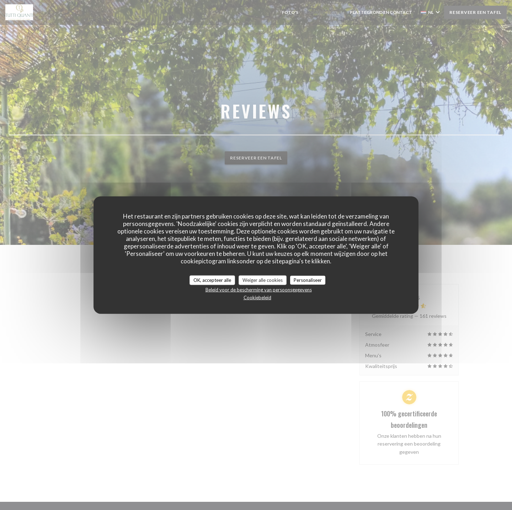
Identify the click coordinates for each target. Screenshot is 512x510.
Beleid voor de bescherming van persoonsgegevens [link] (259, 290)
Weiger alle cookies (262, 280)
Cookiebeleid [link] (257, 297)
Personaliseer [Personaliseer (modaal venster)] (308, 280)
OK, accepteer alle (212, 280)
